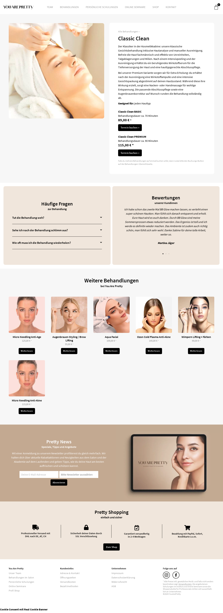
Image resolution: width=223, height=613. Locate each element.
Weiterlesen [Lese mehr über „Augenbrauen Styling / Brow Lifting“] (69, 352)
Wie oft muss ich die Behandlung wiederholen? (41, 243)
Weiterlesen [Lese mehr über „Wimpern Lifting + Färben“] (196, 352)
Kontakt (171, 7)
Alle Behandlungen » (129, 31)
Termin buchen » (130, 127)
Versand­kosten (185, 585)
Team (50, 7)
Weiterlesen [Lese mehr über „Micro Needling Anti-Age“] (27, 352)
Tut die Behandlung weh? (28, 218)
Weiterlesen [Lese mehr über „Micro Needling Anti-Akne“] (27, 412)
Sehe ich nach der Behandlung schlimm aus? (40, 231)
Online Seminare (135, 7)
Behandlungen (69, 7)
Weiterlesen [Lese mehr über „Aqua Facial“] (111, 352)
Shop (155, 7)
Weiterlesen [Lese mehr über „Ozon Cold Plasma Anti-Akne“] (154, 352)
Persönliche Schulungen (102, 7)
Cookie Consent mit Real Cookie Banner (24, 611)
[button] (57, 218)
